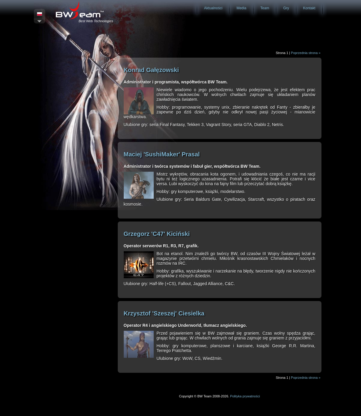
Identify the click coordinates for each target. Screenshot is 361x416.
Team (264, 8)
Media (241, 8)
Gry (286, 8)
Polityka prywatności (245, 396)
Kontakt (309, 8)
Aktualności (213, 8)
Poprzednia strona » (305, 53)
